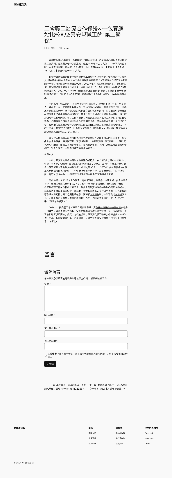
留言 (47, 284)
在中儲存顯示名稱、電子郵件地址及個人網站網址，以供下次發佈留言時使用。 (88, 355)
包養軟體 (93, 80)
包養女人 (51, 90)
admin (66, 48)
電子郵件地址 (52, 328)
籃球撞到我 (20, 4)
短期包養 (94, 90)
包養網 (120, 67)
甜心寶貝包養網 (114, 60)
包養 (115, 117)
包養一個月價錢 (87, 67)
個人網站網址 (51, 341)
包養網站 (57, 60)
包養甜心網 (50, 144)
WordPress (26, 463)
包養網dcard (100, 128)
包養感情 (87, 137)
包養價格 (83, 148)
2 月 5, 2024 (49, 48)
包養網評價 (97, 141)
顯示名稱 (49, 315)
